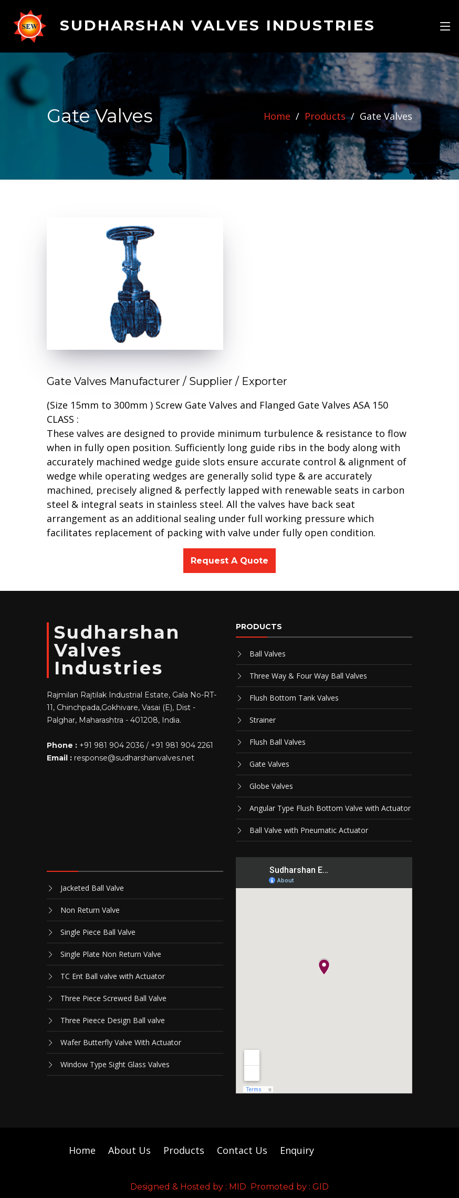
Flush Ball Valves (277, 742)
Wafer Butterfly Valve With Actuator (120, 1042)
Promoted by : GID (290, 1187)
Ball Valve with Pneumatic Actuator (308, 830)
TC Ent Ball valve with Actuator (112, 976)
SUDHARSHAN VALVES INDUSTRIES (193, 25)
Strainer (262, 720)
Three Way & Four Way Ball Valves (308, 676)
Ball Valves (267, 654)
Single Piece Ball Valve (97, 932)
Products (325, 116)
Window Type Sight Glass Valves (115, 1064)
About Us (129, 1150)
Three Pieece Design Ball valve (112, 1020)
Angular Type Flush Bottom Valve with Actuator (330, 808)
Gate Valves (269, 764)
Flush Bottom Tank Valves (294, 698)
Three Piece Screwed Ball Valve (113, 998)
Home (277, 116)
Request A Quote (229, 561)
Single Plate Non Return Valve (110, 954)
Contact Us (242, 1150)
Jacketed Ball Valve (92, 888)
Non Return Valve (90, 910)
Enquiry (297, 1150)
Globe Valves (271, 786)
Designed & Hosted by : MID (188, 1187)
